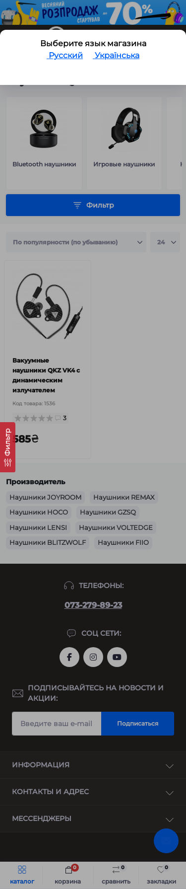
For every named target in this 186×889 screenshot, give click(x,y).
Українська (116, 55)
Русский (65, 55)
